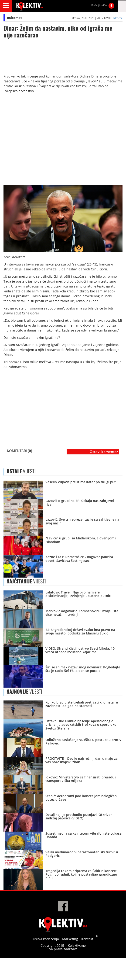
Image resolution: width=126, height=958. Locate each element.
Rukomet (14, 17)
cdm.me (118, 18)
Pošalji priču (99, 5)
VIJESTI (26, 581)
